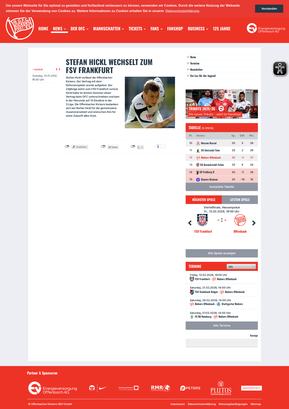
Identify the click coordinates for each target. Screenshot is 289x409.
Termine (194, 63)
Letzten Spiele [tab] (240, 199)
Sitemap (256, 404)
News (193, 57)
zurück (38, 69)
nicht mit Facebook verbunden (67, 146)
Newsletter (196, 69)
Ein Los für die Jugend (203, 75)
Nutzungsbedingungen (233, 404)
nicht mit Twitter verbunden (103, 146)
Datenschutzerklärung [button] (182, 11)
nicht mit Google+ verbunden (133, 146)
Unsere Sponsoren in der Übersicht (239, 372)
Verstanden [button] (269, 8)
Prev (190, 223)
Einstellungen (162, 146)
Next (254, 223)
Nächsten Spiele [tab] (203, 199)
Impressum (178, 404)
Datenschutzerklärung (202, 404)
